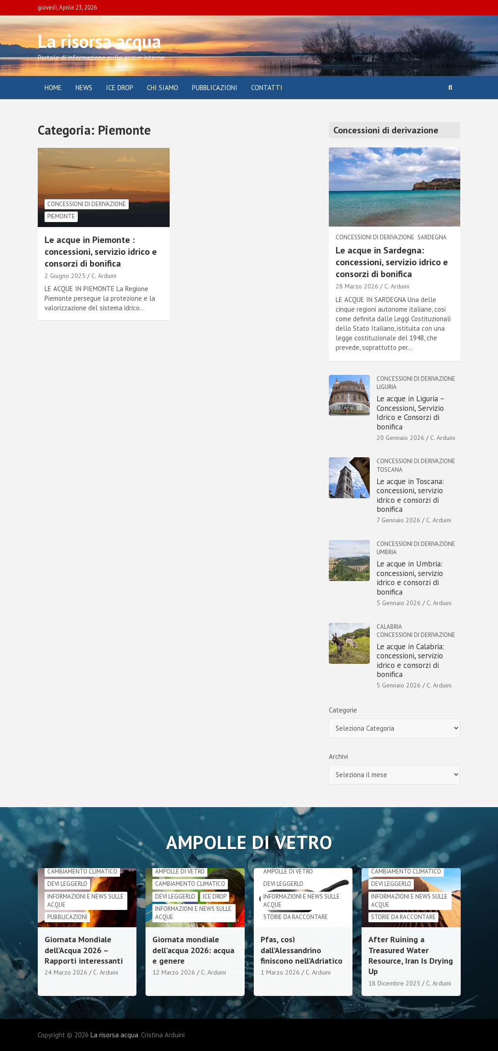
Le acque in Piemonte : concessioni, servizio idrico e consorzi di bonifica (101, 251)
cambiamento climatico (82, 871)
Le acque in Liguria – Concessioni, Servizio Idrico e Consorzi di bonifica (410, 412)
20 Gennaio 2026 (400, 438)
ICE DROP (119, 87)
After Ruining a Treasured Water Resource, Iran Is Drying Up (410, 955)
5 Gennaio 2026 (399, 603)
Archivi (338, 756)
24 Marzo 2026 (66, 972)
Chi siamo (162, 87)
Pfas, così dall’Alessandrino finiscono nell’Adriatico (301, 950)
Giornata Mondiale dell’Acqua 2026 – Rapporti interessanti (84, 950)
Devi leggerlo (67, 884)
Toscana (389, 470)
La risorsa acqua (99, 41)
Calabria (389, 627)
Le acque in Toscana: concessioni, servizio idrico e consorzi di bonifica (410, 495)
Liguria (387, 387)
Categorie (343, 710)
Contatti (266, 87)
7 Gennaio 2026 (398, 520)
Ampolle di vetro (180, 871)
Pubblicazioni (214, 87)
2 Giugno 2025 (65, 276)
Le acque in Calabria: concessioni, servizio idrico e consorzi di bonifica (410, 660)
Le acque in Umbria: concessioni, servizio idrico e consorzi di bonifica (410, 577)
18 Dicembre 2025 (394, 983)
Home (53, 87)
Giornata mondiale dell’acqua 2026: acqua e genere (193, 950)
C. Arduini (103, 276)
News (83, 87)
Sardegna (432, 237)
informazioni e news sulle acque (85, 901)
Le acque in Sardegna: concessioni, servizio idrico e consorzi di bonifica (392, 262)
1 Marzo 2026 (280, 972)
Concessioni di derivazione (86, 204)
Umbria (387, 552)
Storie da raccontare (295, 917)
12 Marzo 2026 (173, 972)
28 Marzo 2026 (357, 286)
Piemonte (61, 216)
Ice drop (214, 896)
